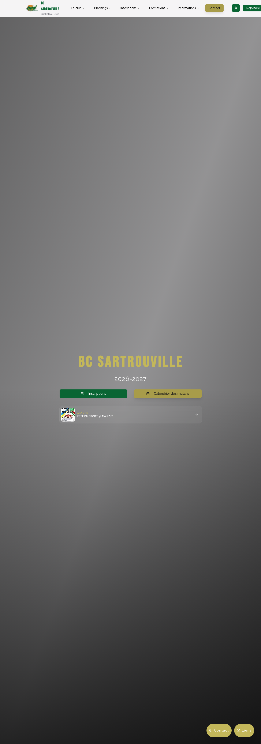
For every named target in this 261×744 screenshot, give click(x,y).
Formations (159, 8)
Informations (188, 8)
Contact (214, 8)
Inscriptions (130, 8)
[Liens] (244, 730)
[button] (131, 414)
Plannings (102, 8)
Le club (78, 8)
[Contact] (219, 730)
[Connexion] (236, 8)
